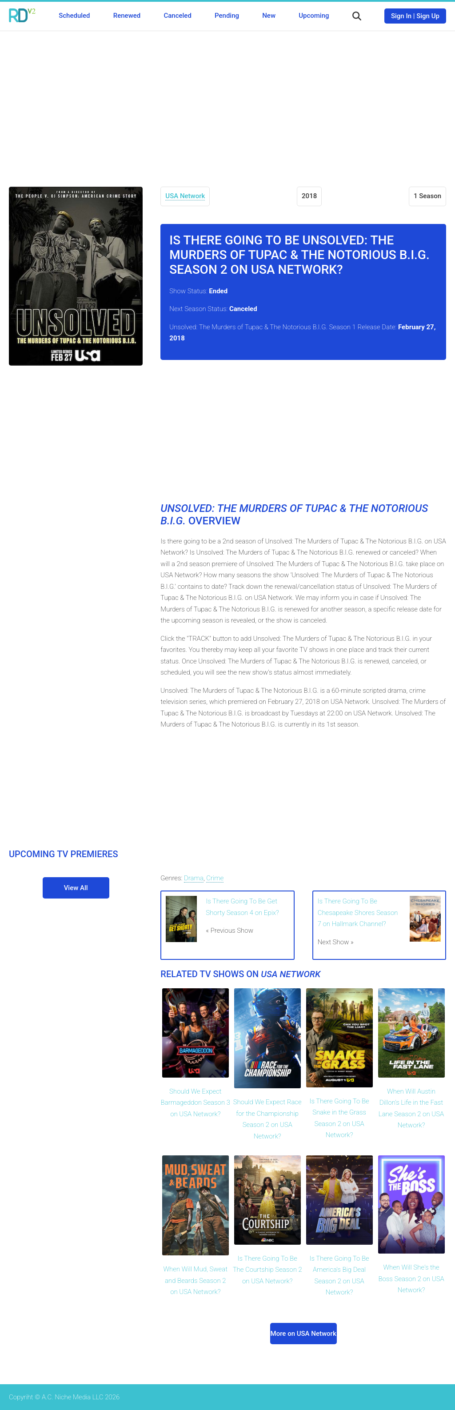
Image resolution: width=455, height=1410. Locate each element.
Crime (215, 878)
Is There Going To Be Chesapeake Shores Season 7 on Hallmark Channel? (358, 912)
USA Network (185, 196)
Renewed (126, 16)
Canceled (177, 16)
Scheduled (74, 16)
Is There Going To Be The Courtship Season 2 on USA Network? (267, 1269)
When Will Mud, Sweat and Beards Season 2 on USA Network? (196, 1280)
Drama (194, 878)
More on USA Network (303, 1334)
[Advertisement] (227, 102)
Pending (227, 16)
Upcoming (314, 16)
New (268, 16)
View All (76, 888)
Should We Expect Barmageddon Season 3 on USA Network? (195, 1102)
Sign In (401, 16)
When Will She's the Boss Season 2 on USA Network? (411, 1278)
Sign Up (427, 16)
